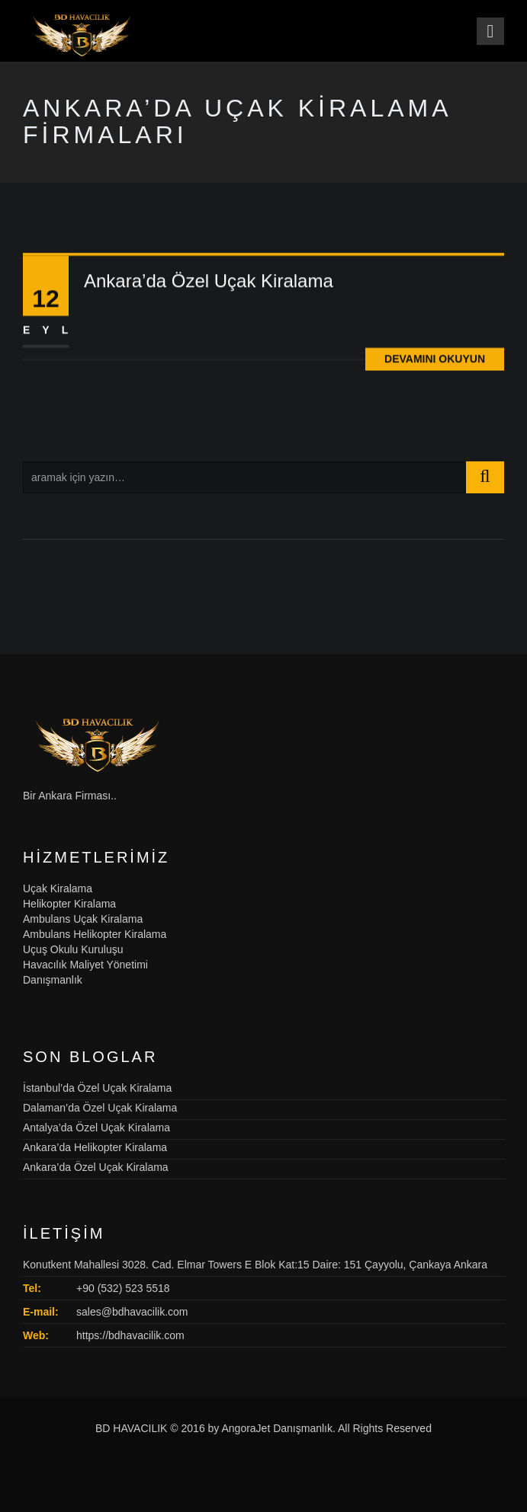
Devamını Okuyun (434, 362)
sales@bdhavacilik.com (132, 1312)
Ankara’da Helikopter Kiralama (95, 1147)
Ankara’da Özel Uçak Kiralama (208, 283)
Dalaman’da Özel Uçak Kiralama (100, 1108)
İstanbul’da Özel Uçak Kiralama (97, 1088)
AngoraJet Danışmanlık (277, 1428)
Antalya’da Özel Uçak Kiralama (96, 1127)
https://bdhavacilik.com (130, 1335)
